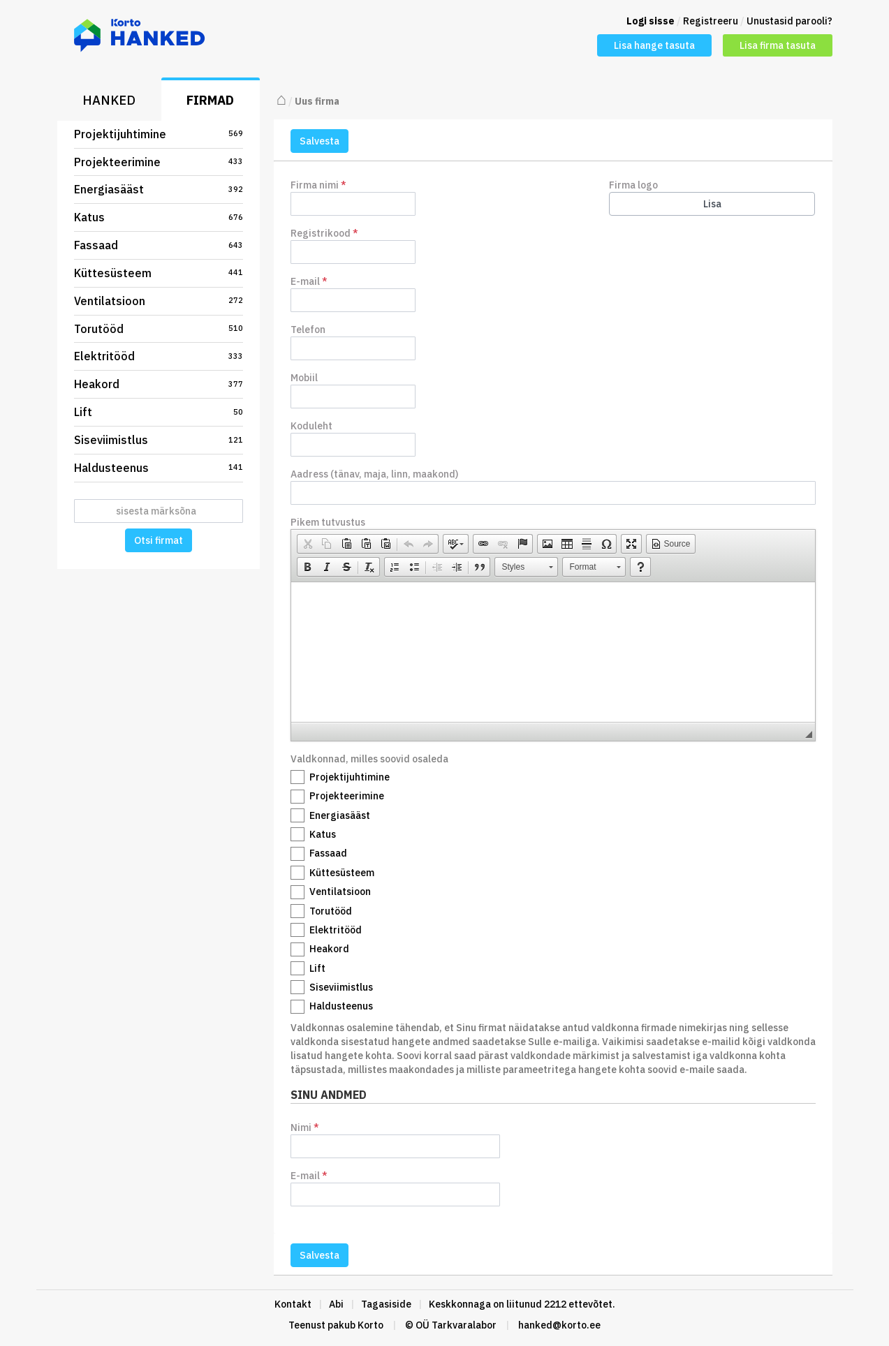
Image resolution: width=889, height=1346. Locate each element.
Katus (158, 217)
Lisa (712, 204)
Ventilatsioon (158, 301)
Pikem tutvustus (328, 522)
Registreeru (710, 21)
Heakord (158, 384)
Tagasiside (386, 1304)
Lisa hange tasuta (654, 45)
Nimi (395, 1139)
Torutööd (158, 329)
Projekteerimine (158, 162)
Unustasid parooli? (789, 21)
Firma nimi (318, 185)
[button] (307, 544)
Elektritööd (158, 356)
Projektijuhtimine (158, 134)
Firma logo (633, 185)
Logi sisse (650, 21)
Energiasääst (158, 189)
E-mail (309, 281)
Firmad (210, 100)
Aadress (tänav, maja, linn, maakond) (374, 474)
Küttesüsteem (158, 273)
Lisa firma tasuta (778, 45)
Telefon (308, 329)
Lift (158, 412)
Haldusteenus (158, 468)
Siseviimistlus (158, 440)
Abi (336, 1304)
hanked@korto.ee (559, 1325)
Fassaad (158, 245)
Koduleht (311, 426)
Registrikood (324, 233)
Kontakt (292, 1304)
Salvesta (319, 141)
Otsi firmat (158, 540)
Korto (370, 1325)
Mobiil (304, 377)
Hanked (108, 100)
